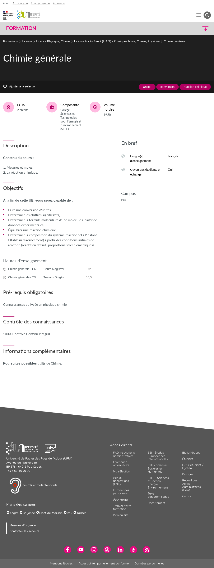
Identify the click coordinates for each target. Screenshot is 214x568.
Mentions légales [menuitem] (61, 563)
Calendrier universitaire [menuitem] (121, 463)
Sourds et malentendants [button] (33, 485)
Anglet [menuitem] (14, 513)
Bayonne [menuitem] (29, 513)
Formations (10, 41)
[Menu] (199, 15)
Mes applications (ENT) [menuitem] (121, 481)
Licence (27, 41)
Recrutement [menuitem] (156, 503)
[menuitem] (67, 550)
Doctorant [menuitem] (189, 474)
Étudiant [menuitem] (187, 459)
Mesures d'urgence (23, 525)
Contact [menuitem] (187, 496)
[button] (186, 28)
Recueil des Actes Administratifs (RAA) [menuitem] (191, 485)
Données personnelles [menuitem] (149, 563)
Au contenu (20, 3)
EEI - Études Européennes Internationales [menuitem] (158, 456)
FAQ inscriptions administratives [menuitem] (124, 454)
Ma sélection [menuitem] (121, 471)
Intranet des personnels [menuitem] (121, 491)
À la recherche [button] (40, 3)
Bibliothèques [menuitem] (191, 452)
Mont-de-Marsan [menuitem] (50, 513)
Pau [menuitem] (69, 513)
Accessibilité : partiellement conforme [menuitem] (104, 563)
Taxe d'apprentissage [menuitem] (158, 495)
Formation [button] (21, 28)
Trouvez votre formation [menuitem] (122, 507)
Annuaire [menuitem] (120, 499)
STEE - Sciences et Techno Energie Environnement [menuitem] (158, 482)
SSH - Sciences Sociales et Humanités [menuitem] (158, 468)
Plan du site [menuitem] (121, 515)
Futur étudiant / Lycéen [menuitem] (193, 466)
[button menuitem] (207, 15)
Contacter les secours (24, 531)
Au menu (59, 3)
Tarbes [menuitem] (81, 513)
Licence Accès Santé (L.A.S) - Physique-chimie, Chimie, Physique (116, 41)
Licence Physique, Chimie (53, 41)
